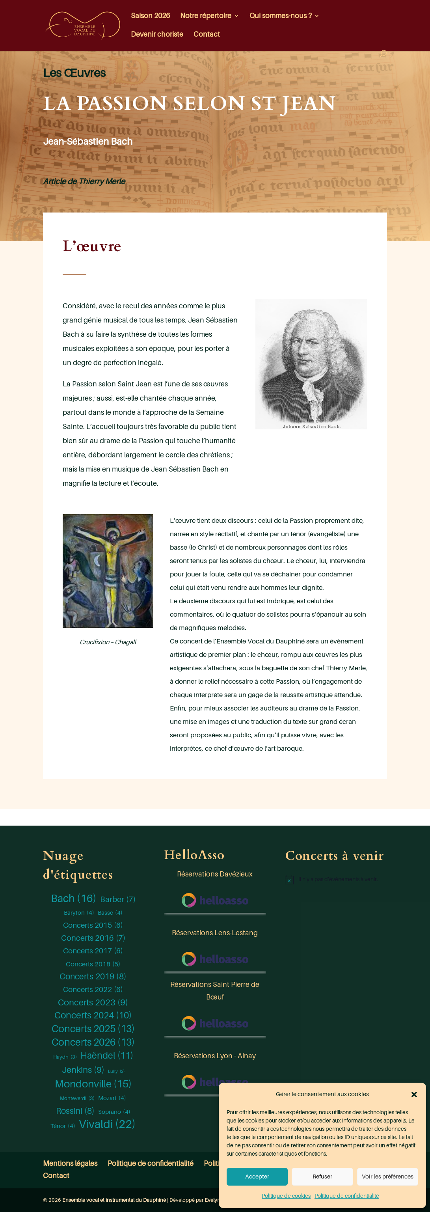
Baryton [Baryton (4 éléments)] (79, 912)
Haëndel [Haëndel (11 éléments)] (106, 1056)
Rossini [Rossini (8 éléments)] (75, 1111)
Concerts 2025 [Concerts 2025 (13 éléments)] (93, 1029)
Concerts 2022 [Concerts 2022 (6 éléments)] (93, 989)
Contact (207, 35)
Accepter (257, 1176)
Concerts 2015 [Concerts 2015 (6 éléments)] (93, 925)
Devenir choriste (157, 35)
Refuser (322, 1176)
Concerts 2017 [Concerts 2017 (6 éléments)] (93, 951)
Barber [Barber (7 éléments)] (118, 899)
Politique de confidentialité (347, 1196)
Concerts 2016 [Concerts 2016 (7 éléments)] (93, 938)
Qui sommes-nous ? (280, 16)
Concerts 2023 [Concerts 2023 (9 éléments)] (93, 1002)
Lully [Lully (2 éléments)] (116, 1071)
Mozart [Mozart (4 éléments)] (112, 1098)
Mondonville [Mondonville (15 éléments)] (93, 1084)
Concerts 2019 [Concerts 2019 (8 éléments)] (93, 977)
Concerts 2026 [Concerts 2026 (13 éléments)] (93, 1042)
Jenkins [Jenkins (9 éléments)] (83, 1070)
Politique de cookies (286, 1196)
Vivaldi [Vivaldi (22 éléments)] (107, 1124)
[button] (414, 1094)
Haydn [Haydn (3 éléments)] (65, 1057)
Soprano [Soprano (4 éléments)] (114, 1112)
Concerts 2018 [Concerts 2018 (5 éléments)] (93, 964)
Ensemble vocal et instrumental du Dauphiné (114, 1200)
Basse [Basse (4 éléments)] (110, 912)
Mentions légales (70, 1163)
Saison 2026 (150, 16)
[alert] (336, 879)
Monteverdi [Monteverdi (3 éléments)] (77, 1098)
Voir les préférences (387, 1176)
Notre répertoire (205, 16)
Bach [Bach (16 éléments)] (74, 898)
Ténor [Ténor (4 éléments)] (62, 1126)
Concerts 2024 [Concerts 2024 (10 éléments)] (93, 1015)
